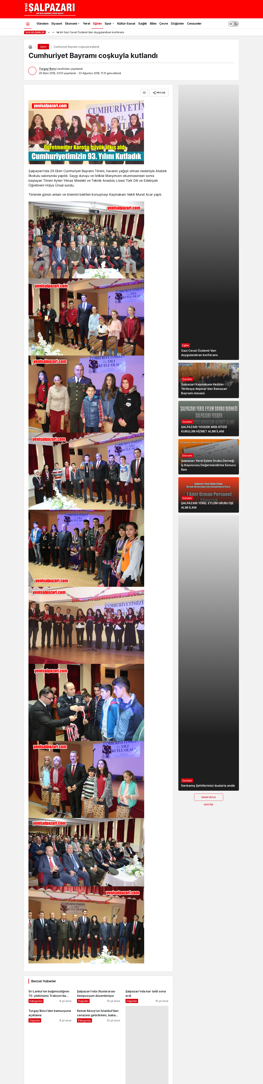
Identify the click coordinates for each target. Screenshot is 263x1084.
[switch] (233, 23)
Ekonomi (187, 455)
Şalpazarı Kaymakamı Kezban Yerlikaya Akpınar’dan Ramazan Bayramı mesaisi (204, 389)
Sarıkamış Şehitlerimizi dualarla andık (208, 786)
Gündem (187, 379)
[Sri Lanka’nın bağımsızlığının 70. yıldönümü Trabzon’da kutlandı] (49, 994)
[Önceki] (49, 32)
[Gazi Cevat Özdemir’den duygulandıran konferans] (208, 222)
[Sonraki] (53, 32)
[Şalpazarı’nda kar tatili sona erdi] (146, 994)
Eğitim (185, 345)
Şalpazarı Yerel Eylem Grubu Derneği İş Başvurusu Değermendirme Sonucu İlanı (208, 465)
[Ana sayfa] (28, 23)
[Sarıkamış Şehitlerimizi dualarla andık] (208, 653)
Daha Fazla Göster (208, 798)
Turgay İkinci (48, 68)
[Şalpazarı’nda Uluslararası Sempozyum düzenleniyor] (98, 994)
